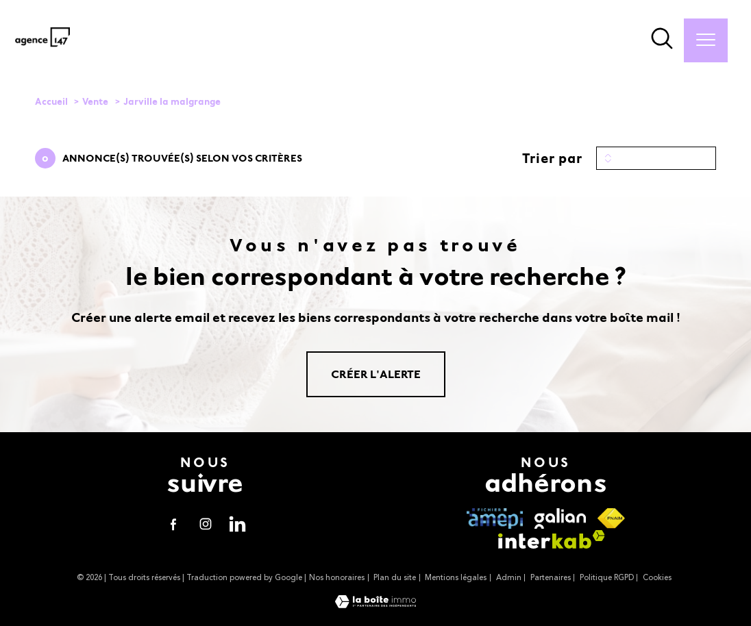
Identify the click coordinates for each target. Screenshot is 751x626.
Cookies (657, 577)
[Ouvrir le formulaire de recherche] (662, 40)
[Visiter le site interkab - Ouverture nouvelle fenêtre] (551, 539)
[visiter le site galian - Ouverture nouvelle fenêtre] (560, 518)
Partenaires (550, 578)
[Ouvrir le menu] (706, 40)
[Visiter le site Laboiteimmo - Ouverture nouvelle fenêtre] (375, 604)
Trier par (552, 158)
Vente (95, 102)
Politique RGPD (607, 578)
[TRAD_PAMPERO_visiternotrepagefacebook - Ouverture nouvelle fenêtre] (173, 524)
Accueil (51, 102)
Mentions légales (456, 578)
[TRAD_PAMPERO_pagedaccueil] (42, 47)
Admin (508, 578)
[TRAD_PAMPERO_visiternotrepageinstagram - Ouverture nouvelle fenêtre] (205, 524)
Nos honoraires (337, 578)
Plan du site (394, 578)
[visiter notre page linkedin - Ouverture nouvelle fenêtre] (237, 524)
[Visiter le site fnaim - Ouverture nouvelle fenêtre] (611, 518)
